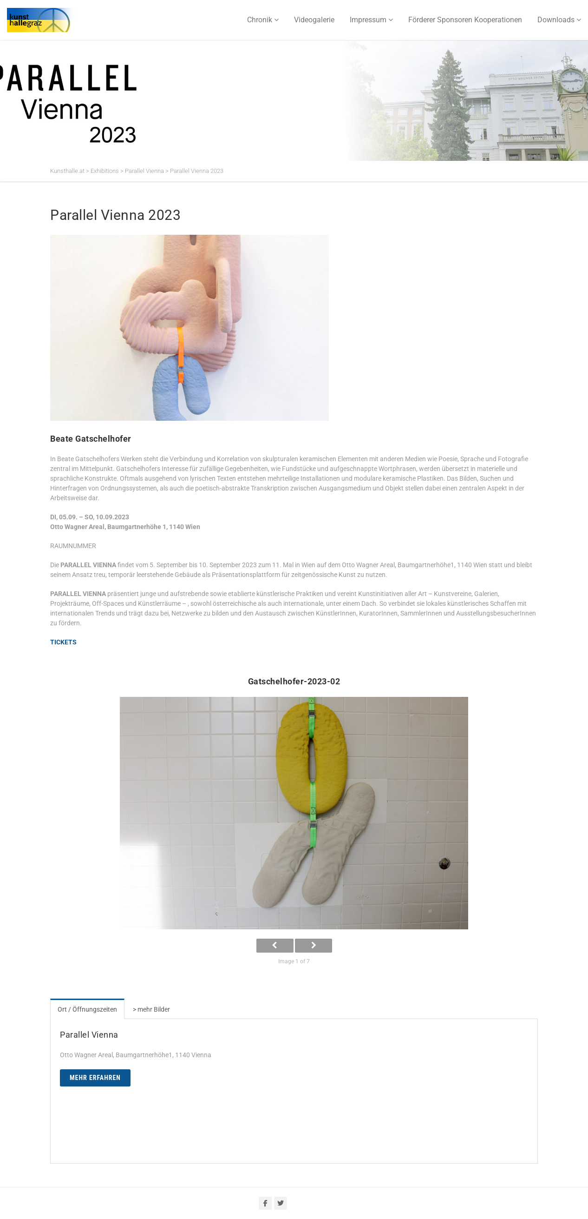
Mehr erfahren (95, 1077)
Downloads (556, 19)
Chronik (259, 19)
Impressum (368, 19)
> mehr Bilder (151, 1009)
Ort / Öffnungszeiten (87, 1009)
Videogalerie (314, 19)
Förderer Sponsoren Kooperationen (465, 19)
